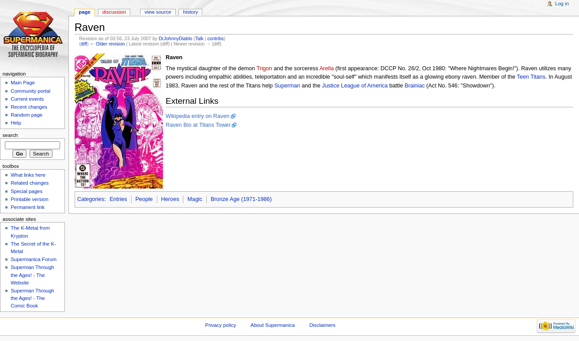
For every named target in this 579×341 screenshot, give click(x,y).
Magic (194, 199)
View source (157, 12)
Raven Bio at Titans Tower (198, 125)
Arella (326, 68)
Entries (118, 199)
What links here (28, 175)
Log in (562, 3)
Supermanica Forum (34, 259)
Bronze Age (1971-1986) (241, 199)
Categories (90, 199)
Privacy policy (220, 325)
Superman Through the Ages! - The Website (32, 275)
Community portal (30, 91)
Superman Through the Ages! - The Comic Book (32, 298)
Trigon (264, 68)
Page (85, 12)
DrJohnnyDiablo (175, 38)
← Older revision (107, 43)
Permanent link (27, 207)
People (144, 199)
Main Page (23, 82)
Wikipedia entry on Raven (198, 116)
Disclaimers (323, 325)
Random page (26, 114)
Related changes (30, 183)
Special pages (26, 191)
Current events (27, 99)
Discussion (114, 12)
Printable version (29, 199)
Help (16, 122)
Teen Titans (531, 77)
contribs (215, 38)
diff (84, 43)
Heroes (170, 199)
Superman (287, 86)
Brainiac (415, 86)
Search (10, 135)
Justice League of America (355, 86)
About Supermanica (272, 325)
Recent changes (29, 107)
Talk (199, 38)
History (190, 12)
